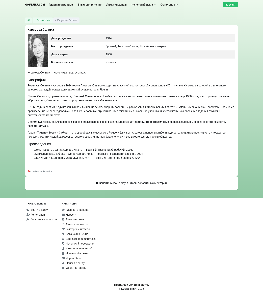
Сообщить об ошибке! (40, 171)
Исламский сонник (75, 253)
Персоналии (43, 20)
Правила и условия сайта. (131, 284)
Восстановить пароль (42, 219)
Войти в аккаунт (38, 209)
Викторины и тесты (76, 229)
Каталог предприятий (77, 248)
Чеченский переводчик (78, 243)
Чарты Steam (72, 258)
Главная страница (61, 4)
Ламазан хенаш (116, 4)
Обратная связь (74, 267)
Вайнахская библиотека (79, 238)
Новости (69, 214)
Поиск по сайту (73, 263)
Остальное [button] (168, 4)
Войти (230, 4)
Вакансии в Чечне (89, 4)
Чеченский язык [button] (143, 4)
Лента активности (75, 224)
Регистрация (36, 214)
